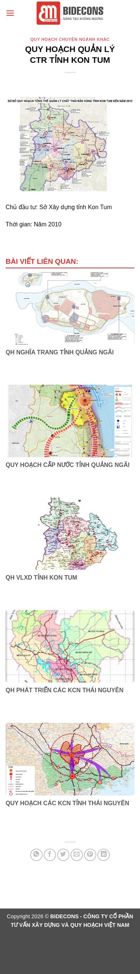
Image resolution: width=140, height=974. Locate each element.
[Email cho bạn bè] (77, 855)
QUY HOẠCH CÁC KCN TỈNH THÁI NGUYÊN (67, 803)
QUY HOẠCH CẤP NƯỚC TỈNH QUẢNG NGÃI (68, 465)
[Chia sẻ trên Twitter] (63, 855)
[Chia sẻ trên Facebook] (50, 855)
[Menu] (10, 13)
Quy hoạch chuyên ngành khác (69, 39)
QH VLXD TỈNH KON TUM (41, 577)
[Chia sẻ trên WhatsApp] (36, 855)
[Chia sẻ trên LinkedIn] (103, 855)
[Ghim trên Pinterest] (90, 855)
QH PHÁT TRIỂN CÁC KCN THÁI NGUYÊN (65, 690)
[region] (70, 144)
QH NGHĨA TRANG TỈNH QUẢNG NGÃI (60, 352)
